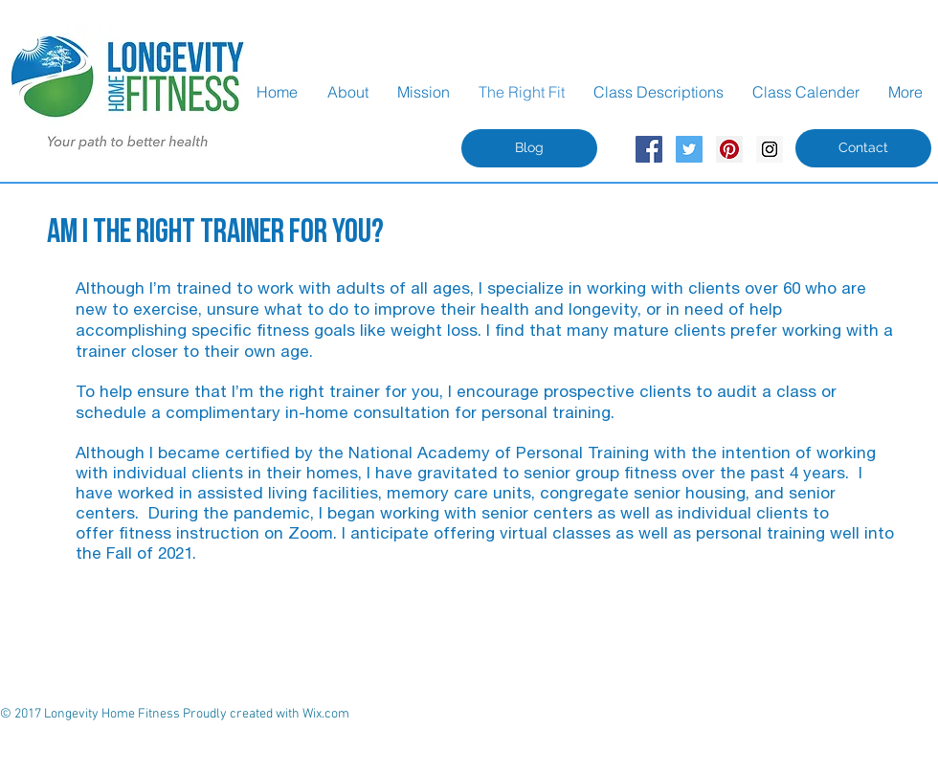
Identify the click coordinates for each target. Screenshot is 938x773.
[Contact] (863, 148)
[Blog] (529, 148)
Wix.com (325, 714)
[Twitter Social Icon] (689, 149)
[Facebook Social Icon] (649, 149)
